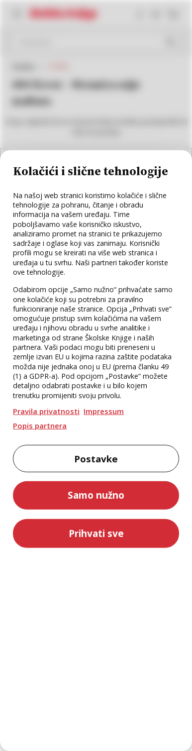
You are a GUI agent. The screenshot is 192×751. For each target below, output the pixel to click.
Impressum (104, 411)
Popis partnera (40, 425)
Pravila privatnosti (46, 411)
